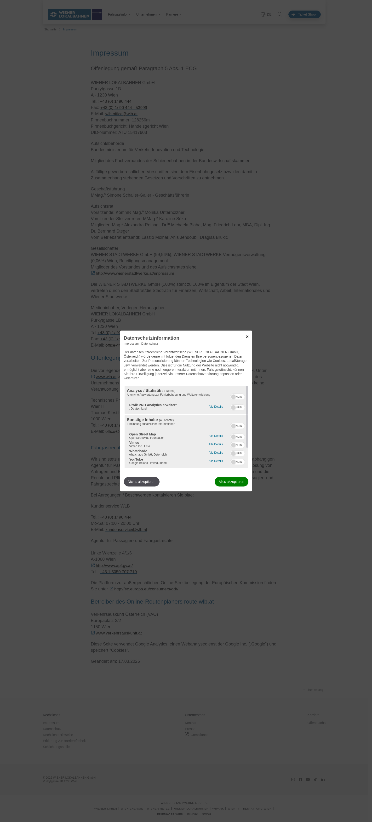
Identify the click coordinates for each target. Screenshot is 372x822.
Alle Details (216, 406)
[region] (186, 427)
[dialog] (186, 411)
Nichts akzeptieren (141, 482)
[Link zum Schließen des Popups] (247, 336)
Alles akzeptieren (231, 482)
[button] (233, 397)
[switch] (237, 396)
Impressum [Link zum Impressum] (131, 343)
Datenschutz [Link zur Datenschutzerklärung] (149, 343)
